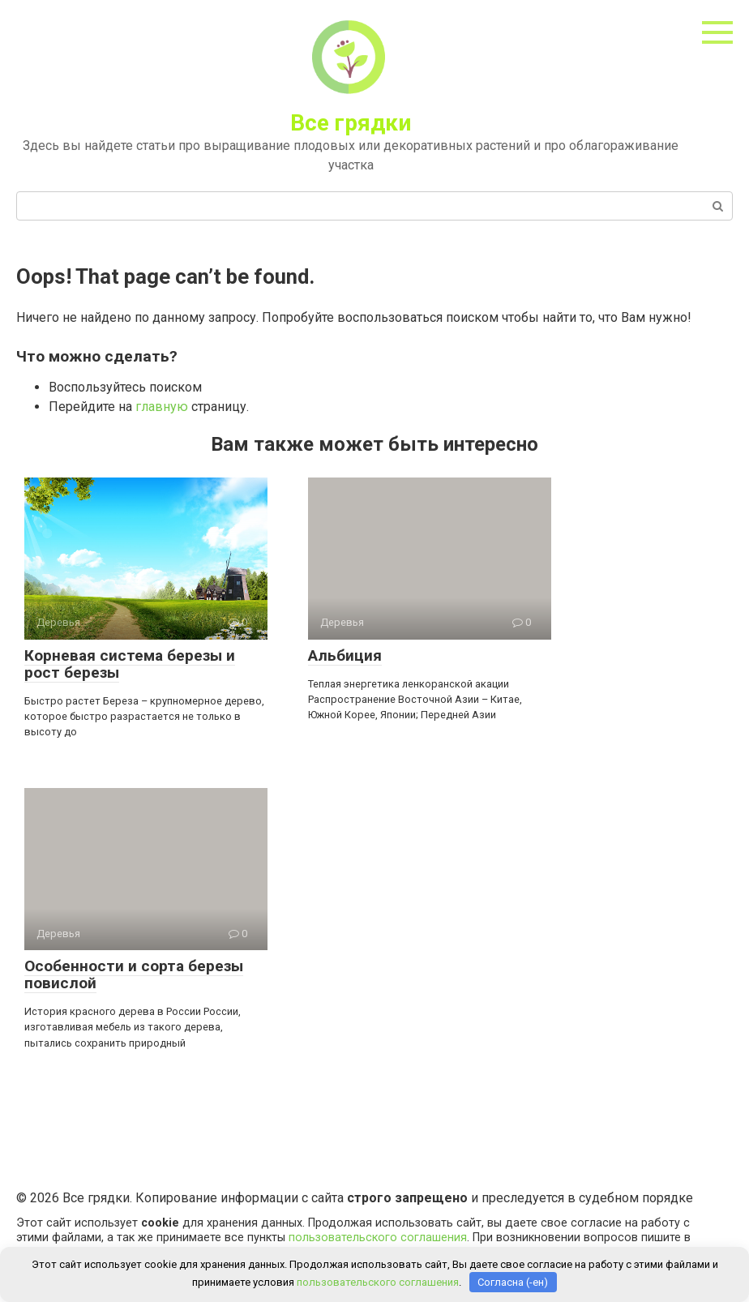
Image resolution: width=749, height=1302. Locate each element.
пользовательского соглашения (378, 1237)
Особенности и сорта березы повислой (133, 974)
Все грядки (350, 122)
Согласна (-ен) (512, 1282)
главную (161, 406)
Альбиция (345, 655)
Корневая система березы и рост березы (129, 664)
